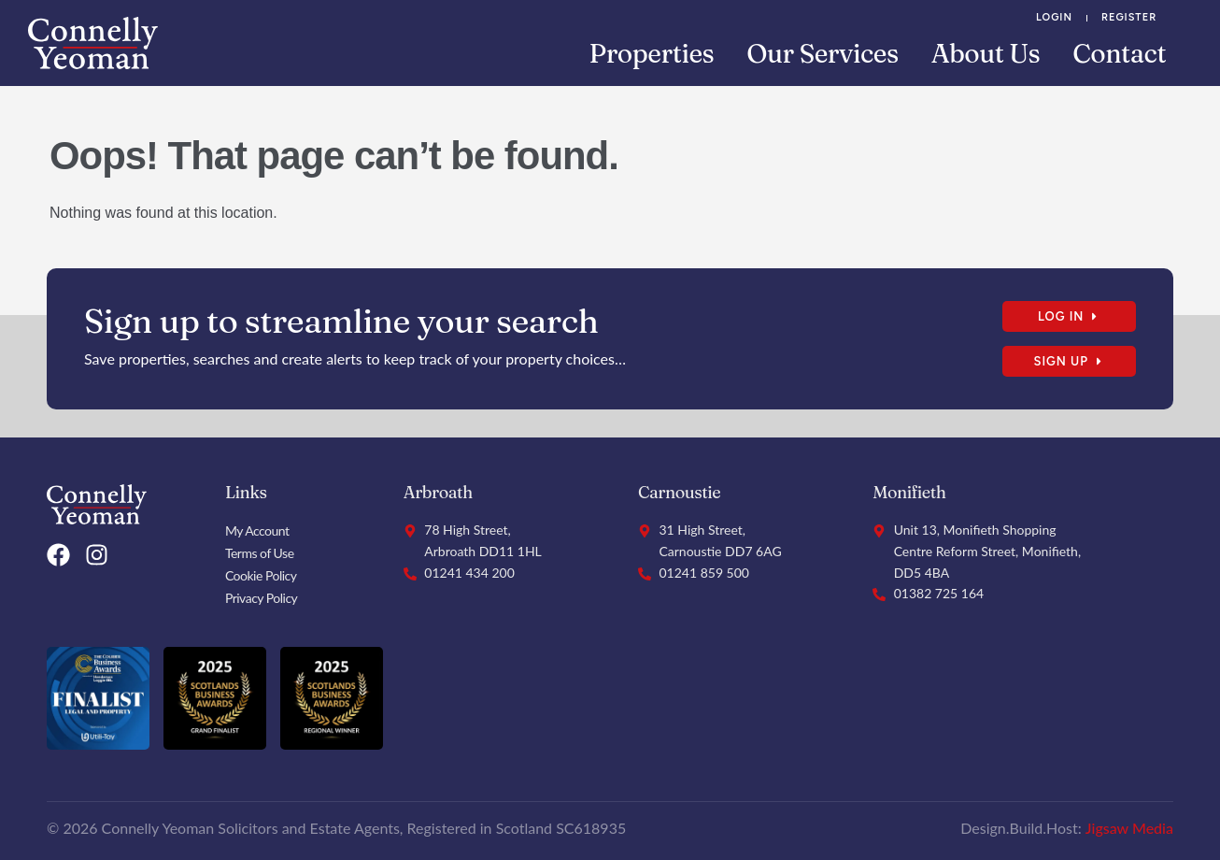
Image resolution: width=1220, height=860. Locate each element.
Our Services (822, 53)
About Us (986, 53)
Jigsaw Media (1129, 828)
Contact (1119, 53)
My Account (257, 530)
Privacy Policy (261, 598)
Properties (652, 53)
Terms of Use (259, 553)
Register (1128, 17)
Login (1054, 17)
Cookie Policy (261, 575)
